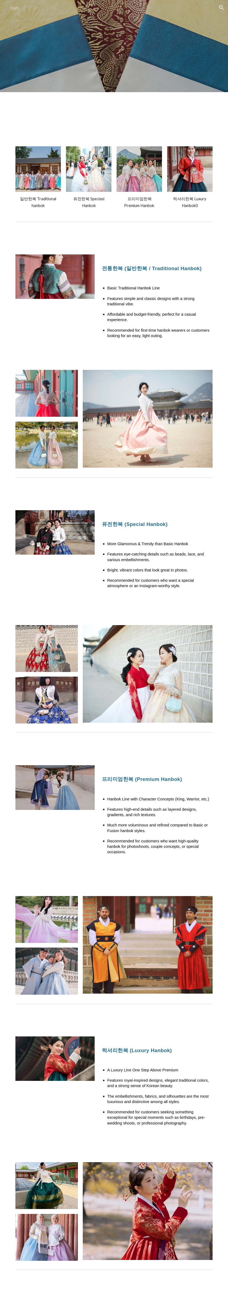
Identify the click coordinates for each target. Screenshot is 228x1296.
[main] (38, 202)
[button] (221, 7)
